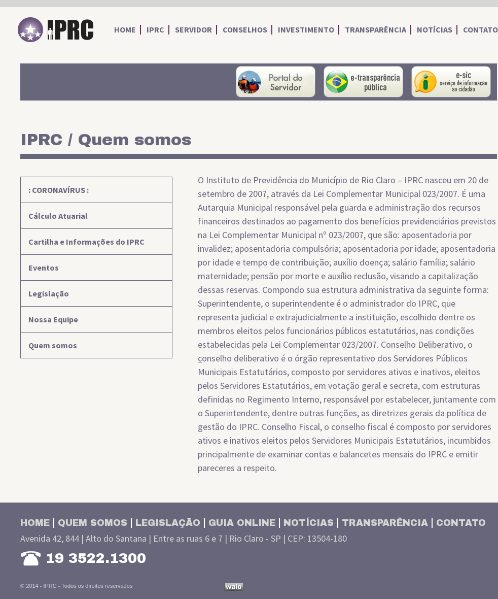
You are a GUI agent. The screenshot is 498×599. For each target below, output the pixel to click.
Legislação (48, 293)
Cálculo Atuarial (58, 216)
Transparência (385, 523)
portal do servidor (275, 81)
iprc (155, 30)
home (125, 30)
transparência (375, 30)
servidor (193, 30)
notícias (434, 30)
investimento (306, 30)
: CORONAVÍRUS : (58, 190)
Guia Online (241, 523)
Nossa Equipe (53, 319)
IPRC (56, 30)
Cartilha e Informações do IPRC (86, 242)
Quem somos (52, 345)
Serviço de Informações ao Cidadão (451, 81)
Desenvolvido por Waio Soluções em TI (233, 587)
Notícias (308, 523)
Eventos (43, 267)
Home (35, 523)
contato (480, 30)
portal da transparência (363, 81)
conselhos (245, 30)
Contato (461, 523)
